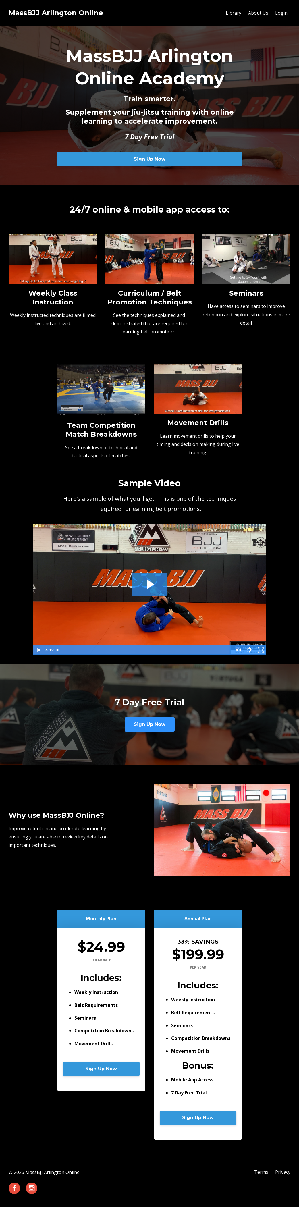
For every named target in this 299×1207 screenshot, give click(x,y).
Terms (261, 1172)
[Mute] (238, 650)
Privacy (282, 1172)
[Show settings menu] (249, 650)
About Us (258, 13)
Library (233, 13)
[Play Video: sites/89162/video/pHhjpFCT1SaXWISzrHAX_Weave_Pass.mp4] (149, 584)
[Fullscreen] (261, 650)
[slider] (143, 650)
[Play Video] (38, 650)
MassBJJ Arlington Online (56, 13)
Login (281, 13)
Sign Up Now (149, 159)
